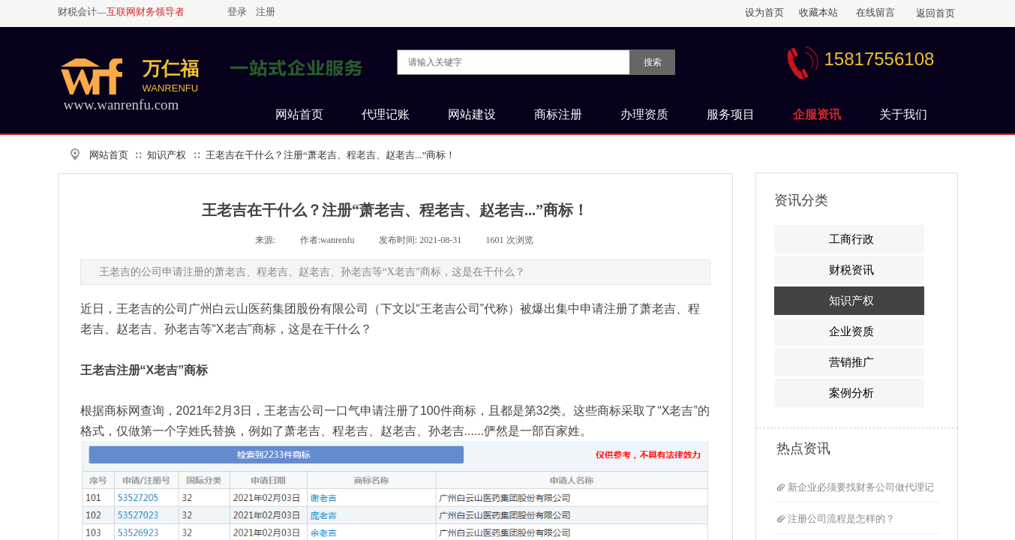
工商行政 (851, 239)
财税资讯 (851, 270)
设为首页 (764, 12)
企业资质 (851, 332)
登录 (237, 11)
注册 (265, 11)
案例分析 (851, 393)
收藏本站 (818, 12)
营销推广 (851, 362)
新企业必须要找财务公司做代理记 (861, 487)
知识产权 (166, 154)
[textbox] (513, 62)
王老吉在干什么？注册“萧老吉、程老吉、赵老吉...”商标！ (330, 154)
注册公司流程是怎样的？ (841, 518)
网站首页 (108, 154)
